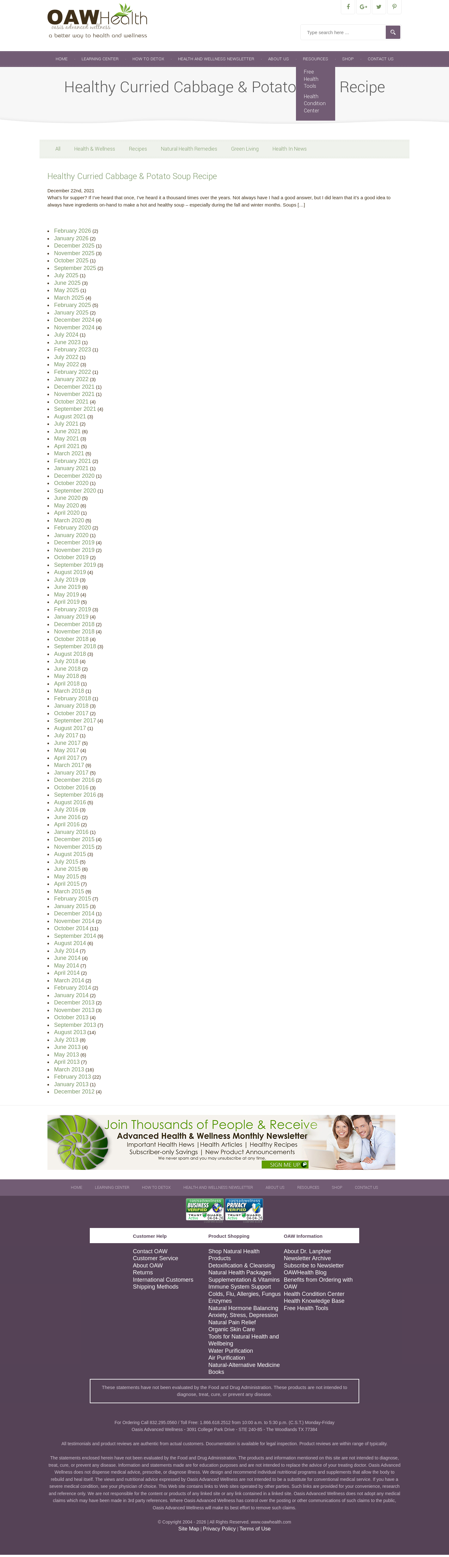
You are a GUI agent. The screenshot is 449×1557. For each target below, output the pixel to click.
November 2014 (74, 923)
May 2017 (66, 752)
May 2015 (66, 879)
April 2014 (67, 975)
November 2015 (74, 849)
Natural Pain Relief (232, 1324)
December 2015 (74, 841)
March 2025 (69, 300)
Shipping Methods (155, 1289)
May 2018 (66, 678)
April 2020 (67, 515)
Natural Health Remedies (189, 151)
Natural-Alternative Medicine (244, 1367)
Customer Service (155, 1260)
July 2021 (66, 426)
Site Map (188, 1531)
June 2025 (67, 285)
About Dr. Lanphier (307, 1253)
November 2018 (74, 634)
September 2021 (75, 411)
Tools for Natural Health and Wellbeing (243, 1342)
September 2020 (75, 493)
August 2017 (70, 730)
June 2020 (67, 500)
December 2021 (74, 389)
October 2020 (71, 485)
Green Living (245, 151)
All (57, 151)
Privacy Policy (219, 1531)
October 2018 (71, 641)
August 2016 (70, 804)
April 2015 (67, 886)
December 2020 (74, 478)
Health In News (290, 151)
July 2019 (66, 582)
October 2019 (71, 559)
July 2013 (66, 1042)
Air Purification (226, 1360)
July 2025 (66, 277)
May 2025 (66, 292)
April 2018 (67, 686)
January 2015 (71, 908)
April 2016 (67, 826)
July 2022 (66, 359)
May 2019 (66, 597)
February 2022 (72, 374)
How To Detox (148, 61)
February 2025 (72, 307)
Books (216, 1374)
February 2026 (72, 233)
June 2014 (67, 960)
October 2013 (71, 1019)
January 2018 (71, 708)
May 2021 (66, 441)
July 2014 (66, 953)
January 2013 (71, 1086)
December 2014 (74, 916)
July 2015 (66, 864)
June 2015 (67, 871)
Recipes (138, 151)
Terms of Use (255, 1531)
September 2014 (75, 938)
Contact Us (381, 61)
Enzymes (220, 1303)
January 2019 (71, 619)
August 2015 (70, 856)
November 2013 (74, 1012)
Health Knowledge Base (314, 1303)
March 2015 (69, 893)
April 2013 (67, 1064)
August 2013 (70, 1034)
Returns (143, 1275)
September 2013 (75, 1027)
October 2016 (71, 790)
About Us (278, 61)
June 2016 (67, 819)
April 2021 (67, 448)
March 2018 (69, 693)
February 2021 (72, 463)
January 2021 (71, 470)
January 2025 (71, 315)
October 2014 (71, 930)
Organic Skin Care (231, 1331)
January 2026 (71, 240)
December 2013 (74, 1005)
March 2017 (69, 767)
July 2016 (66, 812)
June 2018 (67, 671)
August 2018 (70, 656)
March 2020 (69, 522)
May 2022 (66, 366)
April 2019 (67, 604)
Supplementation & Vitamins (244, 1282)
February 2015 (72, 901)
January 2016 (71, 834)
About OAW (148, 1268)
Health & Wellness (94, 151)
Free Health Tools (311, 81)
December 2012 (74, 1094)
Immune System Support (239, 1289)
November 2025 (74, 255)
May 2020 (66, 508)
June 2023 (67, 344)
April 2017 (67, 760)
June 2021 (67, 433)
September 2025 (75, 270)
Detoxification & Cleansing (241, 1268)
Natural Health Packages (239, 1275)
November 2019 (74, 552)
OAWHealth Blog (305, 1275)
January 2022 (71, 381)
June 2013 (67, 1049)
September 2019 (75, 567)
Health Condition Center (315, 106)
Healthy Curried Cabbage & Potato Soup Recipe (132, 178)
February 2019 (72, 611)
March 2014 (69, 982)
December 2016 (74, 782)
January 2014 (71, 997)
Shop (348, 61)
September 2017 (75, 723)
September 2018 (75, 648)
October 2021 (71, 404)
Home (62, 61)
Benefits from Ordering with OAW (318, 1285)
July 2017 (66, 737)
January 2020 (71, 537)
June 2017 (67, 745)
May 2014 (66, 968)
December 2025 (74, 248)
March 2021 (69, 455)
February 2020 (72, 530)
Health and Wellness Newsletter (216, 61)
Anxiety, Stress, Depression (243, 1317)
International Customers (163, 1282)
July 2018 (66, 663)
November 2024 (74, 329)
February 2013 (72, 1079)
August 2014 (70, 945)
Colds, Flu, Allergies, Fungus (244, 1296)
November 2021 (74, 396)
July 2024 (66, 337)
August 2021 (70, 419)
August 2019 (70, 574)
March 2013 (69, 1072)
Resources (315, 61)
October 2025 (71, 263)
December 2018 (74, 626)
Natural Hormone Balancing (243, 1310)
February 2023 (72, 352)
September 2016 (75, 797)
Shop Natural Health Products (234, 1257)
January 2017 (71, 775)
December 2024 (74, 322)
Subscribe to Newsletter (314, 1268)
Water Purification (230, 1353)
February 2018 (72, 701)
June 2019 (67, 589)
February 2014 (72, 990)
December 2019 (74, 545)
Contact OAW (150, 1253)
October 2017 (71, 715)
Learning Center (100, 61)
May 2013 (66, 1057)
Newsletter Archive (307, 1260)
